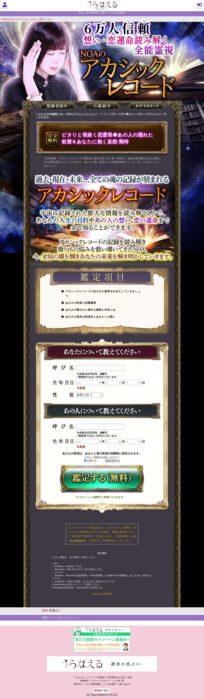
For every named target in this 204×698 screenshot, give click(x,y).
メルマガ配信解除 (92, 684)
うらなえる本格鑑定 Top (50, 114)
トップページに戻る (102, 593)
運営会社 (78, 684)
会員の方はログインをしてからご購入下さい (27, 19)
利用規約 (101, 677)
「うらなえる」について (83, 677)
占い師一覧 (119, 681)
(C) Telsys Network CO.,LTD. (102, 694)
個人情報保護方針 (78, 540)
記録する (90, 460)
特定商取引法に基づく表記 (120, 677)
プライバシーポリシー (101, 681)
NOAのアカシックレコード (81, 114)
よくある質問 (109, 684)
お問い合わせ (124, 684)
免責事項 (84, 681)
